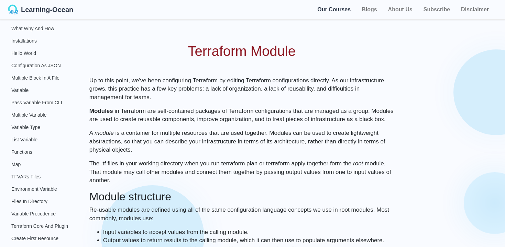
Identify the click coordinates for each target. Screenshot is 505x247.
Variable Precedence (33, 213)
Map (16, 164)
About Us (400, 9)
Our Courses (334, 8)
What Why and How (32, 28)
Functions (21, 152)
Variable (20, 90)
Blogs (369, 9)
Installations (24, 41)
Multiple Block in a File (35, 78)
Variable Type (25, 127)
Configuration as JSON (36, 65)
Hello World (23, 53)
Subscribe (437, 9)
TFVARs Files (26, 176)
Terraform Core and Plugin (39, 226)
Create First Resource (34, 238)
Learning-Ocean (40, 9)
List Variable (24, 139)
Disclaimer (475, 9)
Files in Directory (29, 201)
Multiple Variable (28, 115)
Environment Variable (34, 189)
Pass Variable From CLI (36, 102)
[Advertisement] (456, 123)
